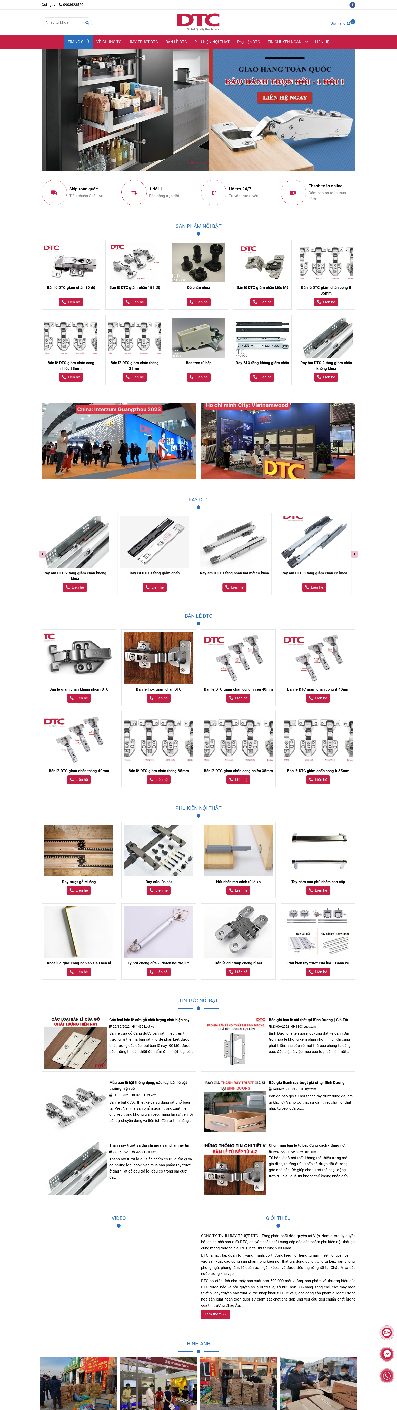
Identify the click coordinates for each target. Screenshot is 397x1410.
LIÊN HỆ (322, 42)
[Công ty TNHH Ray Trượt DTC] (198, 22)
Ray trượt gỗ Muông (79, 882)
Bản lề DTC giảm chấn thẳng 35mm (135, 366)
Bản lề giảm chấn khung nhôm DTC (79, 689)
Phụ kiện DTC (248, 42)
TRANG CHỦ (78, 42)
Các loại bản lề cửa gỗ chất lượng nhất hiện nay (149, 1020)
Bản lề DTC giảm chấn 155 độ (134, 287)
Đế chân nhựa (198, 287)
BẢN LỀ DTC (176, 42)
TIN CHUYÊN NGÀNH (288, 42)
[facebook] (353, 5)
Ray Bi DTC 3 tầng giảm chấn (184, 573)
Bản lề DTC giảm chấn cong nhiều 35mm (71, 366)
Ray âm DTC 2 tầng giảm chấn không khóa (326, 366)
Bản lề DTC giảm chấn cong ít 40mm (318, 689)
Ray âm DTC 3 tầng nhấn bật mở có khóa (263, 573)
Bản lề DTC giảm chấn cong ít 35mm (326, 290)
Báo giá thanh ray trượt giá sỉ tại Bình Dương (307, 1082)
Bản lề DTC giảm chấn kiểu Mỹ (262, 287)
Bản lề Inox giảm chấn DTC (159, 689)
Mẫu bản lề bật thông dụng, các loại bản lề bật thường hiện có (148, 1085)
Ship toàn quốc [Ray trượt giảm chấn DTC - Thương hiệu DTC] (83, 189)
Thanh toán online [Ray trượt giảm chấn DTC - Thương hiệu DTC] (325, 186)
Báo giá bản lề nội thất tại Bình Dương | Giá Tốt (308, 1020)
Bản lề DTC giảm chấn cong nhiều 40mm (238, 689)
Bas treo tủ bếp (198, 363)
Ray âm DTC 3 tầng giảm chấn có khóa (343, 573)
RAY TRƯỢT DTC (144, 42)
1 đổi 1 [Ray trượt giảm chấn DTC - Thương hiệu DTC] (155, 189)
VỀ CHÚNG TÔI (109, 42)
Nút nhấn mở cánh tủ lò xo (238, 882)
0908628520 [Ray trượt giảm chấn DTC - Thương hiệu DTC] (71, 5)
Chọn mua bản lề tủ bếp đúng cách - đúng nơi (307, 1145)
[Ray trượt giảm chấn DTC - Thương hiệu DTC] (342, 23)
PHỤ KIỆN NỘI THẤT (212, 42)
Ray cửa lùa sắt (159, 882)
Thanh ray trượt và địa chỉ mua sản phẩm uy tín (149, 1145)
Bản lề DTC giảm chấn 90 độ (71, 287)
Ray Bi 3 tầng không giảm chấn (262, 363)
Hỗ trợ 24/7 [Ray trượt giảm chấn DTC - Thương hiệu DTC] (240, 189)
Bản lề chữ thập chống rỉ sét (238, 963)
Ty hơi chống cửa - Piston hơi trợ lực (159, 963)
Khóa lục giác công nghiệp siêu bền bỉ (79, 963)
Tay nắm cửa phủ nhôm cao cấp (318, 882)
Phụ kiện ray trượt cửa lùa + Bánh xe (318, 963)
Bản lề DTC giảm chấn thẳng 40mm (79, 770)
